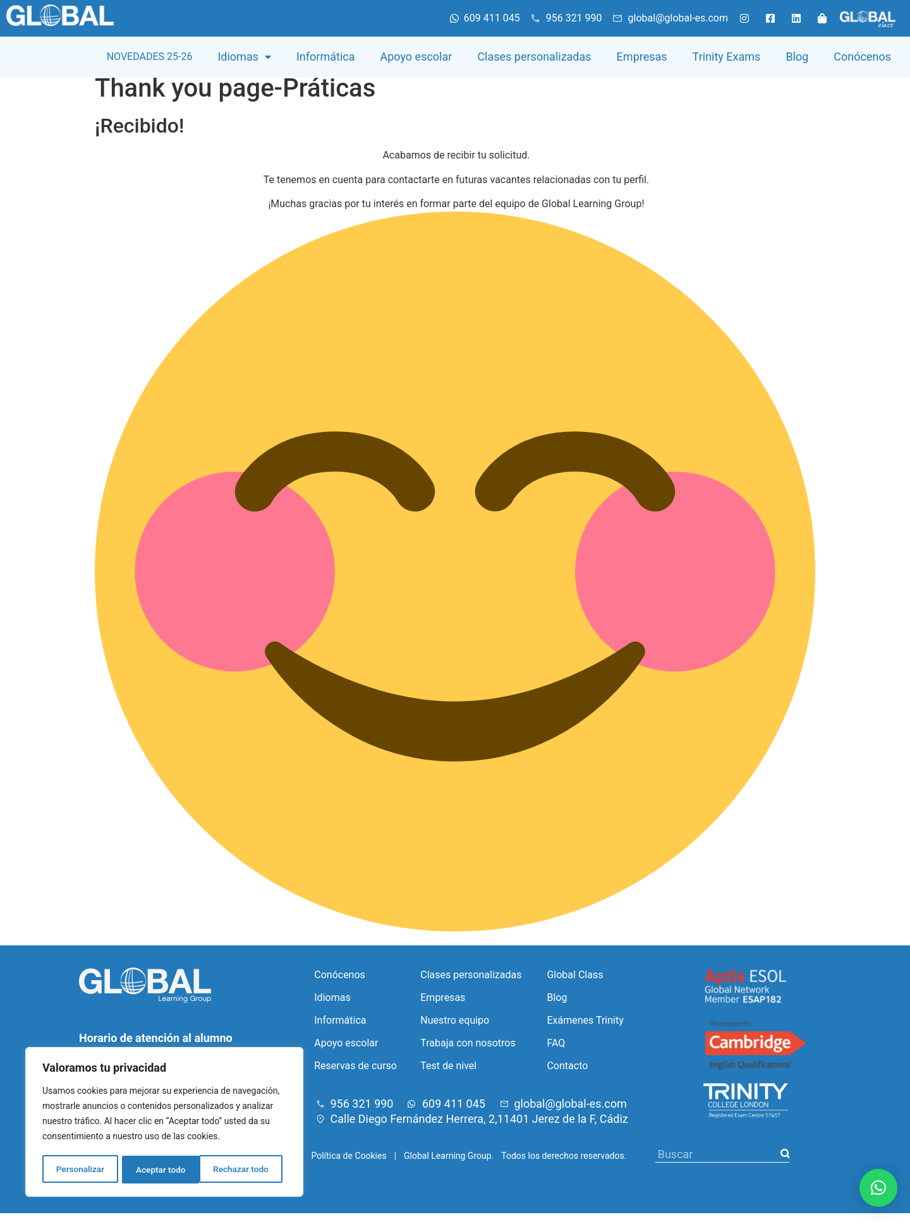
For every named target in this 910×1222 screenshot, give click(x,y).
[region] (164, 1123)
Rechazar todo (163, 1170)
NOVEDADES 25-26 (150, 57)
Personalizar (79, 1170)
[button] (878, 1188)
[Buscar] (785, 1163)
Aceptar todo (248, 1170)
